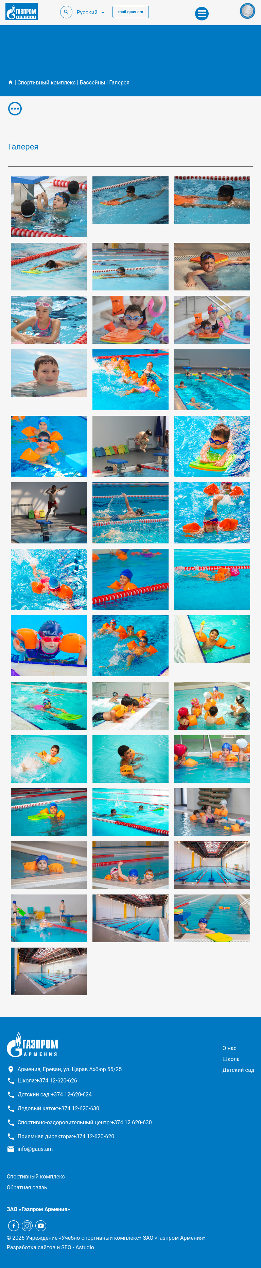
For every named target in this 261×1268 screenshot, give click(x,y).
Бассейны (92, 82)
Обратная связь (27, 1187)
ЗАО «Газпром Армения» (38, 1209)
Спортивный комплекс (46, 82)
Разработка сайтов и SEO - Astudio (50, 1247)
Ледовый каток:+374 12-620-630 (58, 1108)
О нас (230, 1048)
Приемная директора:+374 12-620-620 (66, 1136)
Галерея (119, 82)
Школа (231, 1059)
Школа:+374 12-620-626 (47, 1080)
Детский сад (239, 1070)
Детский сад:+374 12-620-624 (55, 1094)
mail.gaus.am (130, 12)
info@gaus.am (35, 1149)
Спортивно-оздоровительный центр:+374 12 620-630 (85, 1122)
